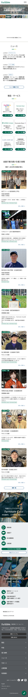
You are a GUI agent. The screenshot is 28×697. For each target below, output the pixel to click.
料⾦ (2, 647)
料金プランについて (14, 552)
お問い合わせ (14, 637)
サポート (4, 663)
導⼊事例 (4, 652)
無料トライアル (14, 634)
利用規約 (4, 673)
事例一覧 (14, 487)
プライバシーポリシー (5, 686)
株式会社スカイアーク (8, 611)
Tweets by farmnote (8, 615)
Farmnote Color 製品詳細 (14, 548)
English (3, 683)
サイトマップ (4, 688)
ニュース (4, 658)
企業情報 (4, 668)
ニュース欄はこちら (14, 87)
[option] (3, 16)
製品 (2, 642)
